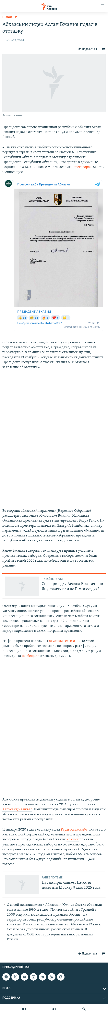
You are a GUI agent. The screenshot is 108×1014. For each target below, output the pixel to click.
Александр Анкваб (17, 809)
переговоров (82, 167)
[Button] (87, 49)
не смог (72, 839)
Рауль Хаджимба (74, 830)
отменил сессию (62, 641)
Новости (10, 17)
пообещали (31, 656)
